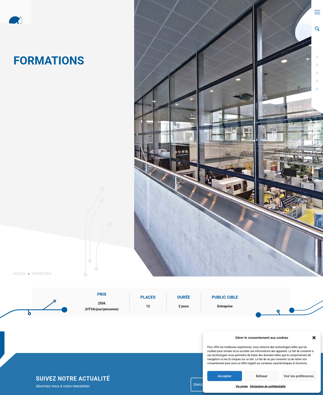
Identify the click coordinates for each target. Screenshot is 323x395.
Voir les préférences (299, 376)
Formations (41, 273)
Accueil (19, 273)
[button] (314, 337)
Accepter (224, 376)
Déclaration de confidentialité (268, 386)
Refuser (261, 376)
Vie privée (242, 386)
